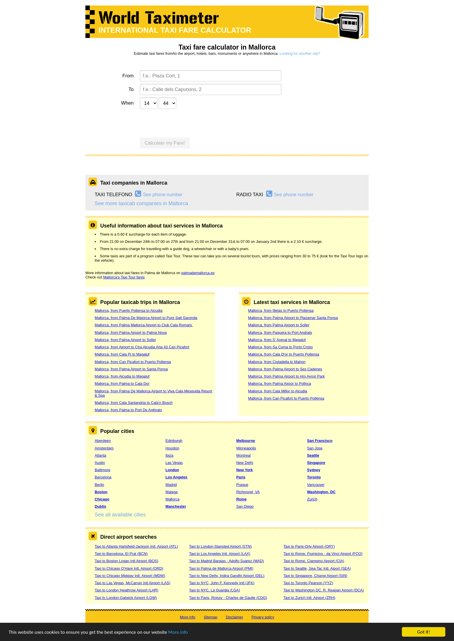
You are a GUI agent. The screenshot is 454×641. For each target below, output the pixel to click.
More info (178, 632)
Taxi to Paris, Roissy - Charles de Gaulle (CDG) (228, 598)
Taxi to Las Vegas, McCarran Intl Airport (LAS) (132, 583)
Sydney (314, 470)
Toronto (314, 477)
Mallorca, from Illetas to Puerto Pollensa (281, 310)
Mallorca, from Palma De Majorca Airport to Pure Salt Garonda (146, 318)
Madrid (171, 484)
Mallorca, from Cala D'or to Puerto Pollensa (283, 354)
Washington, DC (321, 492)
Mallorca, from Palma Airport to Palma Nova (131, 332)
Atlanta (100, 455)
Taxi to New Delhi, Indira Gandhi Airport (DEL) (226, 575)
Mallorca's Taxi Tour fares (124, 277)
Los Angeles (177, 477)
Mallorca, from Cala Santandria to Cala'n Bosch (134, 402)
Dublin (100, 506)
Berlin (99, 484)
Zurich (312, 499)
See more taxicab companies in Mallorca (141, 203)
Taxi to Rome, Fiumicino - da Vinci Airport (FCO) (323, 553)
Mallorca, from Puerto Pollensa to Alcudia (128, 310)
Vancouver (316, 484)
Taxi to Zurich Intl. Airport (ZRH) (309, 598)
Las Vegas (174, 462)
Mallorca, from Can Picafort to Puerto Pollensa (133, 362)
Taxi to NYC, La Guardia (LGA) (214, 590)
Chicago (102, 499)
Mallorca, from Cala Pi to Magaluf (122, 354)
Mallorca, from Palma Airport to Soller (125, 340)
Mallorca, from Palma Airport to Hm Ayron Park (286, 376)
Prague (242, 484)
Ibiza (169, 455)
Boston (101, 492)
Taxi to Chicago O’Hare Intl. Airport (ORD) (129, 568)
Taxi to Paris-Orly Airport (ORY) (309, 546)
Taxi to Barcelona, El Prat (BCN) (121, 553)
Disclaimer (234, 617)
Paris (240, 477)
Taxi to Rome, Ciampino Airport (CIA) (313, 561)
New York (244, 470)
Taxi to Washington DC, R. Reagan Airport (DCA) (323, 590)
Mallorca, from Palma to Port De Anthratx (128, 410)
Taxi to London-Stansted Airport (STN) (220, 546)
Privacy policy (263, 617)
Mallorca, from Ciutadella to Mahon (276, 362)
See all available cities (120, 515)
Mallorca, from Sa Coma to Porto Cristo (280, 347)
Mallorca (173, 499)
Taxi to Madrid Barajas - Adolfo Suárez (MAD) (226, 561)
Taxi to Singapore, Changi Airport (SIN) (315, 575)
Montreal (243, 455)
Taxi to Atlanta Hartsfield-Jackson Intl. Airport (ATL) (136, 546)
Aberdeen (103, 440)
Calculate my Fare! (164, 143)
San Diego (245, 506)
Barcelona (103, 477)
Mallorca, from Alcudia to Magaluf (122, 376)
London (172, 470)
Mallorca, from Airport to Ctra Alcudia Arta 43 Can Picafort (142, 347)
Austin (100, 462)
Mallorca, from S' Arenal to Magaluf (277, 340)
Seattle (313, 455)
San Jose (315, 448)
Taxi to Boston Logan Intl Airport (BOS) (126, 561)
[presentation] (184, 122)
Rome (241, 499)
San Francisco (319, 440)
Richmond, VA (248, 492)
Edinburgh (174, 440)
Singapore (316, 462)
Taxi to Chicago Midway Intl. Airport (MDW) (130, 575)
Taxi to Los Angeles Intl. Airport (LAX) (219, 553)
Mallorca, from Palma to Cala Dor (122, 383)
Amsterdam (104, 448)
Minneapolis (246, 448)
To (131, 89)
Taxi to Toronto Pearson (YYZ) (308, 583)
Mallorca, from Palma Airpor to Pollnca (279, 383)
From (128, 76)
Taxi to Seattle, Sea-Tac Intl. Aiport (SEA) (317, 568)
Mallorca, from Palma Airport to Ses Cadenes (285, 369)
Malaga (172, 492)
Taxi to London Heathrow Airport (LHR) (126, 590)
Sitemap (210, 617)
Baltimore (102, 470)
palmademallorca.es (198, 273)
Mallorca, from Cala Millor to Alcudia (277, 391)
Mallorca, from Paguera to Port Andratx (280, 332)
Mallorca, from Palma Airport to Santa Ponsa (131, 369)
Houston (173, 448)
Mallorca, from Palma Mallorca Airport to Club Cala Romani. (144, 325)
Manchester (176, 506)
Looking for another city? (300, 53)
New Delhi (244, 462)
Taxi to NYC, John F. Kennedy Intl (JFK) (221, 583)
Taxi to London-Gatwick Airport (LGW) (126, 598)
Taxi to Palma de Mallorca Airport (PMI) (221, 568)
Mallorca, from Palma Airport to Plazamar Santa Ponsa (293, 318)
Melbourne (245, 440)
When (127, 103)
